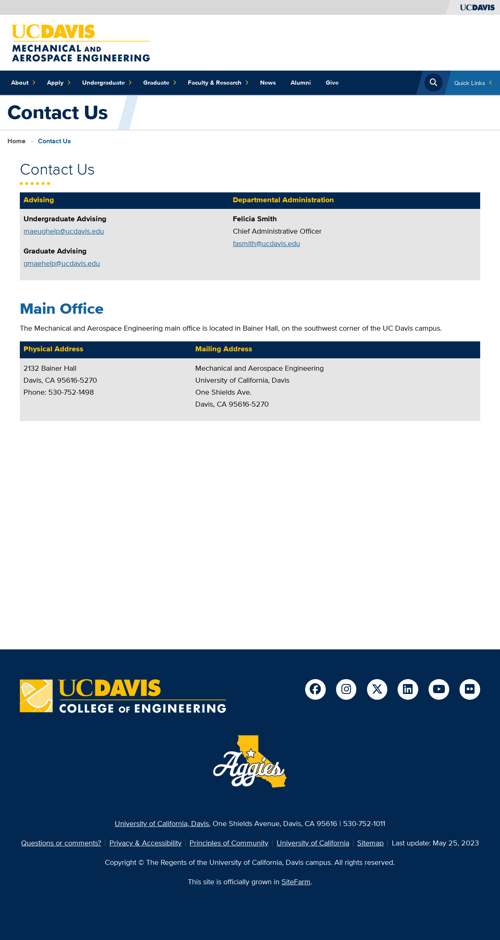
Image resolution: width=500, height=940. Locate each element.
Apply (59, 83)
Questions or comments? (61, 843)
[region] (250, 240)
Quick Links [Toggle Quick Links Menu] (469, 82)
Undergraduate (107, 83)
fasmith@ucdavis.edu (266, 243)
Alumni (301, 82)
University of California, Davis (162, 823)
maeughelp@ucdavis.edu (64, 231)
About (23, 83)
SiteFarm (296, 881)
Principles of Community (229, 843)
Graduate (160, 83)
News (268, 82)
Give (332, 82)
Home (16, 141)
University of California (313, 843)
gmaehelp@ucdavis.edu (62, 263)
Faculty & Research (218, 83)
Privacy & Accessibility (145, 843)
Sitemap (370, 843)
